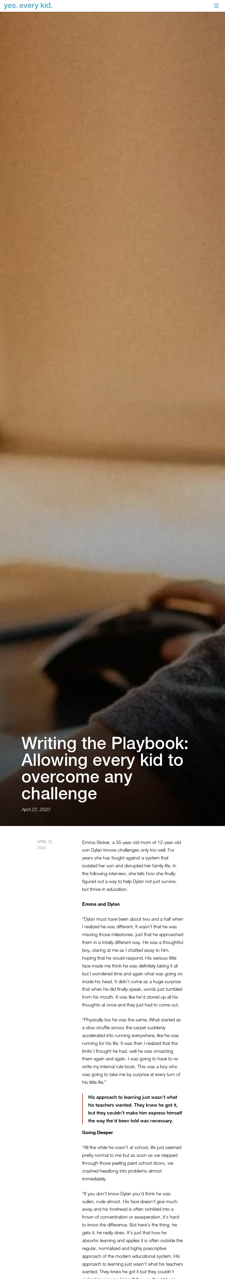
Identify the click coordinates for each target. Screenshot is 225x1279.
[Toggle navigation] (216, 5)
